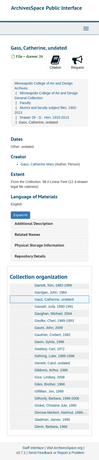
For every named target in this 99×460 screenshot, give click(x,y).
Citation (55, 62)
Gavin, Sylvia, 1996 (49, 342)
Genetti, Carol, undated (52, 363)
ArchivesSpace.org (68, 448)
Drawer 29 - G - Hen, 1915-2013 (44, 117)
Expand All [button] (20, 215)
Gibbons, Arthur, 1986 (51, 370)
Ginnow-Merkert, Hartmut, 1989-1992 (63, 412)
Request (77, 62)
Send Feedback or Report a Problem (56, 453)
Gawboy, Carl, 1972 (50, 349)
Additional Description (34, 223)
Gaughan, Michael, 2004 (53, 314)
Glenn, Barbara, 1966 (51, 427)
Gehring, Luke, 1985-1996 (54, 356)
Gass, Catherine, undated (54, 299)
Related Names (27, 234)
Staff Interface (33, 448)
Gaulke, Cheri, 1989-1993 (54, 321)
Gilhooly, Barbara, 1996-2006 (57, 398)
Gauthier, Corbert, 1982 (52, 335)
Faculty (25, 103)
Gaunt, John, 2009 (49, 328)
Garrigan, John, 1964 (51, 292)
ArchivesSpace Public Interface (46, 7)
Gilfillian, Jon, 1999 (49, 391)
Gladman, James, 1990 (52, 420)
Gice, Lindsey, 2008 (50, 377)
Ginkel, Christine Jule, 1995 (55, 405)
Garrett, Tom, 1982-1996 (53, 285)
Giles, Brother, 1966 (50, 384)
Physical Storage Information (39, 245)
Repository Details (30, 256)
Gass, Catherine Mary (37, 164)
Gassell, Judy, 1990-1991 (54, 306)
